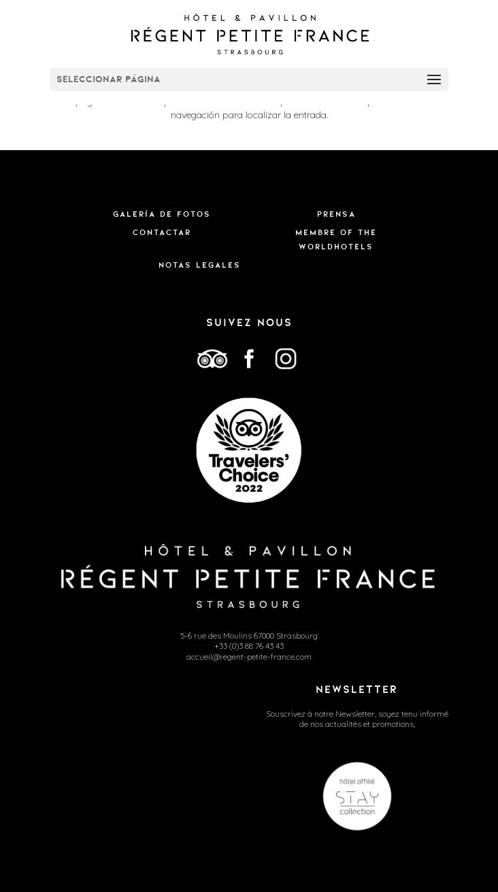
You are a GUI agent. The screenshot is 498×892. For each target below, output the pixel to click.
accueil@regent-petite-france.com (249, 657)
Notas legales (200, 265)
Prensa (336, 214)
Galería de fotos (162, 214)
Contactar (162, 232)
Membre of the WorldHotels (336, 239)
